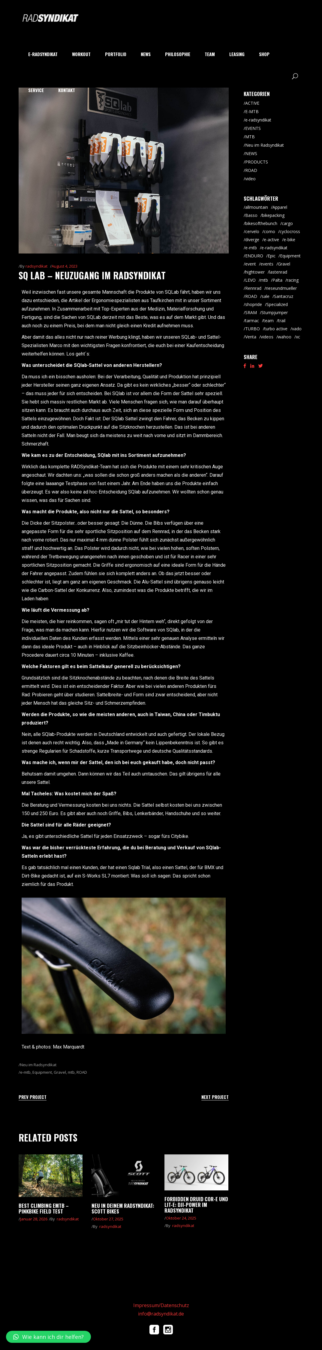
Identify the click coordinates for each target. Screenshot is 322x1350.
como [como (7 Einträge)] (269, 231)
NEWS (251, 153)
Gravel (60, 1072)
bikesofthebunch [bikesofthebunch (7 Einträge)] (261, 223)
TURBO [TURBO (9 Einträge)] (252, 329)
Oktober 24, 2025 (181, 1218)
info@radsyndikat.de (161, 1313)
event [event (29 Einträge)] (250, 264)
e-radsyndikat (258, 120)
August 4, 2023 (64, 266)
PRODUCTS (256, 162)
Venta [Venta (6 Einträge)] (250, 337)
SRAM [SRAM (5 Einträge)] (251, 312)
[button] (48, 1337)
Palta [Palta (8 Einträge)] (277, 280)
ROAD (82, 1072)
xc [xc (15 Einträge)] (298, 337)
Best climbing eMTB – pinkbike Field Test (44, 1208)
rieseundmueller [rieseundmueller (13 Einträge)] (281, 288)
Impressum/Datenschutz (161, 1305)
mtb (71, 1072)
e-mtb (25, 1072)
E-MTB (252, 111)
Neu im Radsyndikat (38, 1064)
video (250, 179)
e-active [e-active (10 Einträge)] (271, 239)
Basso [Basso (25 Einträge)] (251, 215)
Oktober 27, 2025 (108, 1219)
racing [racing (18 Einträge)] (293, 280)
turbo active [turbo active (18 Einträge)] (275, 329)
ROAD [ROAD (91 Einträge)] (251, 296)
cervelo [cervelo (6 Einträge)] (252, 231)
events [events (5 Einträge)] (266, 264)
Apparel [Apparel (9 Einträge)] (279, 207)
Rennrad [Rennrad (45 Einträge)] (253, 288)
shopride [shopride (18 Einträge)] (253, 304)
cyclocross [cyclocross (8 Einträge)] (290, 231)
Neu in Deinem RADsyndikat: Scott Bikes (123, 1208)
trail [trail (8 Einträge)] (281, 320)
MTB (250, 137)
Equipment (42, 1072)
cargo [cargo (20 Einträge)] (287, 223)
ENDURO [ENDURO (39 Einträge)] (254, 256)
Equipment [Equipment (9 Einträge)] (290, 256)
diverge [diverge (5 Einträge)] (252, 239)
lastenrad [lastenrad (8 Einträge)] (278, 272)
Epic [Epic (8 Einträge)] (271, 256)
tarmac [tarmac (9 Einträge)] (252, 320)
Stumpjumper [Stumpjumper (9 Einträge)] (274, 312)
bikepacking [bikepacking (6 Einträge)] (273, 215)
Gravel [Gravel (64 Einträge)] (284, 264)
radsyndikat (36, 266)
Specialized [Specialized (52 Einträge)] (277, 304)
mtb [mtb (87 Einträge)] (264, 280)
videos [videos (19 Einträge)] (267, 337)
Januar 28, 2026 (33, 1219)
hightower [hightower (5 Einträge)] (255, 272)
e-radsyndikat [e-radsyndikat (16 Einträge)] (274, 247)
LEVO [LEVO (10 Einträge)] (250, 280)
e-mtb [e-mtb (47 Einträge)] (251, 247)
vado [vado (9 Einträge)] (297, 329)
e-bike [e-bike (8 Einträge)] (289, 239)
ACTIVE (252, 103)
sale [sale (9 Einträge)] (265, 296)
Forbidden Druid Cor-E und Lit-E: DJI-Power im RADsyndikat (196, 1204)
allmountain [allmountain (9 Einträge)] (256, 207)
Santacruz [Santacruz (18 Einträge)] (283, 296)
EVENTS (253, 128)
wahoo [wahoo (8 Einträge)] (284, 337)
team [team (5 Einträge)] (268, 320)
